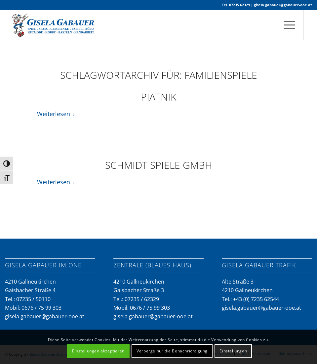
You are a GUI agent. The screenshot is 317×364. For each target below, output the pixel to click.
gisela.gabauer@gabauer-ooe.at (283, 4)
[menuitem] (286, 25)
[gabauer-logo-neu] (54, 25)
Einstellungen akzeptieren (98, 351)
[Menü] (286, 25)
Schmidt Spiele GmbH (158, 165)
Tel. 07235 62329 (236, 4)
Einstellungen (233, 351)
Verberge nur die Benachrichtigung (172, 351)
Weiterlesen (56, 114)
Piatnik (158, 97)
